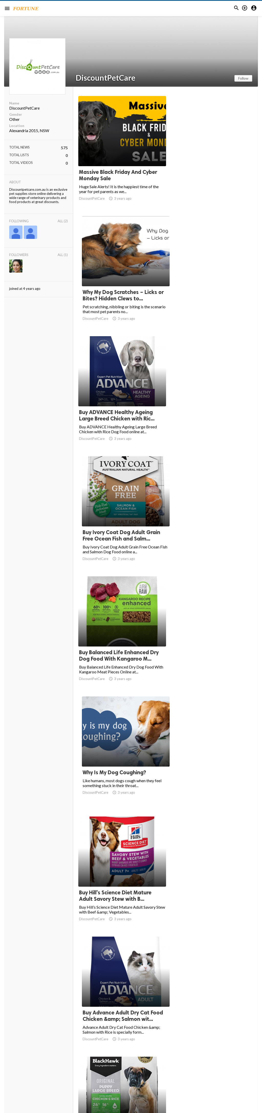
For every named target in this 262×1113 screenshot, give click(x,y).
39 (233, 1071)
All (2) (63, 221)
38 (221, 1071)
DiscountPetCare (105, 78)
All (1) (63, 255)
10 (199, 1071)
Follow (243, 78)
